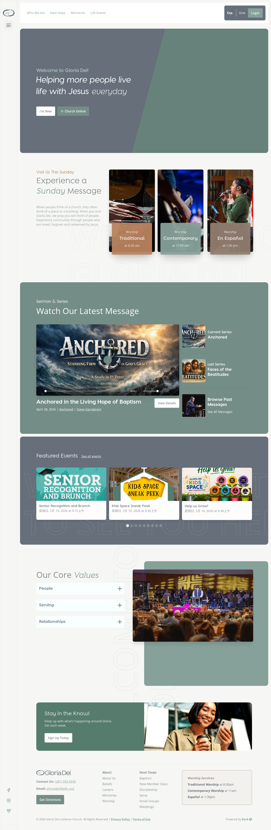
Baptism (145, 778)
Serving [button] (46, 605)
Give (242, 13)
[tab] (80, 589)
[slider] (86, 391)
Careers (107, 790)
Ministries (78, 13)
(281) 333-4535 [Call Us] (65, 781)
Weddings (146, 807)
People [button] (46, 588)
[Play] (41, 391)
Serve (143, 795)
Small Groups (149, 801)
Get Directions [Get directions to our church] (50, 800)
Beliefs (107, 784)
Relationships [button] (52, 621)
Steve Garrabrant (89, 409)
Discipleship (148, 790)
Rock (247, 819)
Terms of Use (141, 819)
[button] (127, 525)
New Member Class (153, 784)
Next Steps (58, 13)
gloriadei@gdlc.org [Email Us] (60, 788)
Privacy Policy (120, 819)
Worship (108, 801)
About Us (109, 778)
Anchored (66, 409)
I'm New (46, 111)
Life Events (98, 13)
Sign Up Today (58, 738)
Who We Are (36, 13)
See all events (91, 456)
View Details (167, 403)
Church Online (73, 111)
